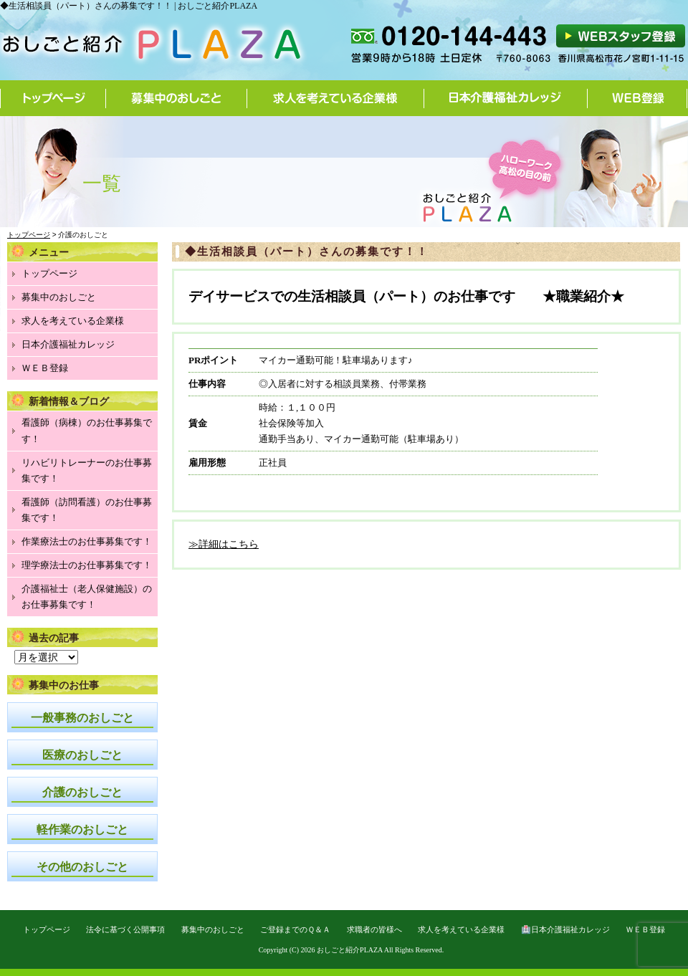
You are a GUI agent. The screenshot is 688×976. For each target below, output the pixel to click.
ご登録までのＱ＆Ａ (295, 929)
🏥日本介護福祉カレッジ (565, 929)
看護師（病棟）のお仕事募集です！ (87, 430)
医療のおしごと (82, 755)
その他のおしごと (82, 867)
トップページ (53, 98)
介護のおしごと (82, 792)
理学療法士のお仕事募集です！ (87, 565)
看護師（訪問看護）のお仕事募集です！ (87, 510)
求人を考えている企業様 (335, 98)
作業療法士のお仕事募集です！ (87, 541)
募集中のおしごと (176, 98)
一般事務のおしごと (82, 718)
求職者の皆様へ (374, 929)
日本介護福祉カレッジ (506, 98)
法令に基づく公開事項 (125, 929)
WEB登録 (637, 98)
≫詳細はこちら (223, 544)
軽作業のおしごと (82, 829)
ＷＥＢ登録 (45, 368)
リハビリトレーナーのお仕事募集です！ (87, 470)
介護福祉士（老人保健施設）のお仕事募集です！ (87, 596)
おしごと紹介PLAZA (350, 950)
